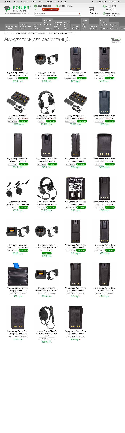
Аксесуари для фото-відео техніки (58, 25)
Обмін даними (50, 1)
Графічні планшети (75, 27)
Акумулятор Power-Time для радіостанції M (18, 73)
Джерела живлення (93, 27)
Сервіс (40, 1)
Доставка (8, 1)
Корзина (94, 13)
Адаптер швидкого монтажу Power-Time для (18, 203)
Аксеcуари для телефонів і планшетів (47, 24)
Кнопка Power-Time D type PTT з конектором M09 (46, 333)
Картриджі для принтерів (114, 26)
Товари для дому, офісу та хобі (84, 24)
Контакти (24, 1)
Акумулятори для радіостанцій (61, 33)
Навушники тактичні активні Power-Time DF (46, 116)
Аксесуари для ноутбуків (37, 26)
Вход (93, 1)
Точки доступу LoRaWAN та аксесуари (104, 24)
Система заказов (114, 1)
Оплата (16, 1)
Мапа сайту (62, 1)
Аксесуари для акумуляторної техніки (25, 26)
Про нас (33, 1)
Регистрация (102, 1)
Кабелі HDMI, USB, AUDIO (66, 25)
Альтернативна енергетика (11, 27)
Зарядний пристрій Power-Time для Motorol (46, 73)
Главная (9, 33)
